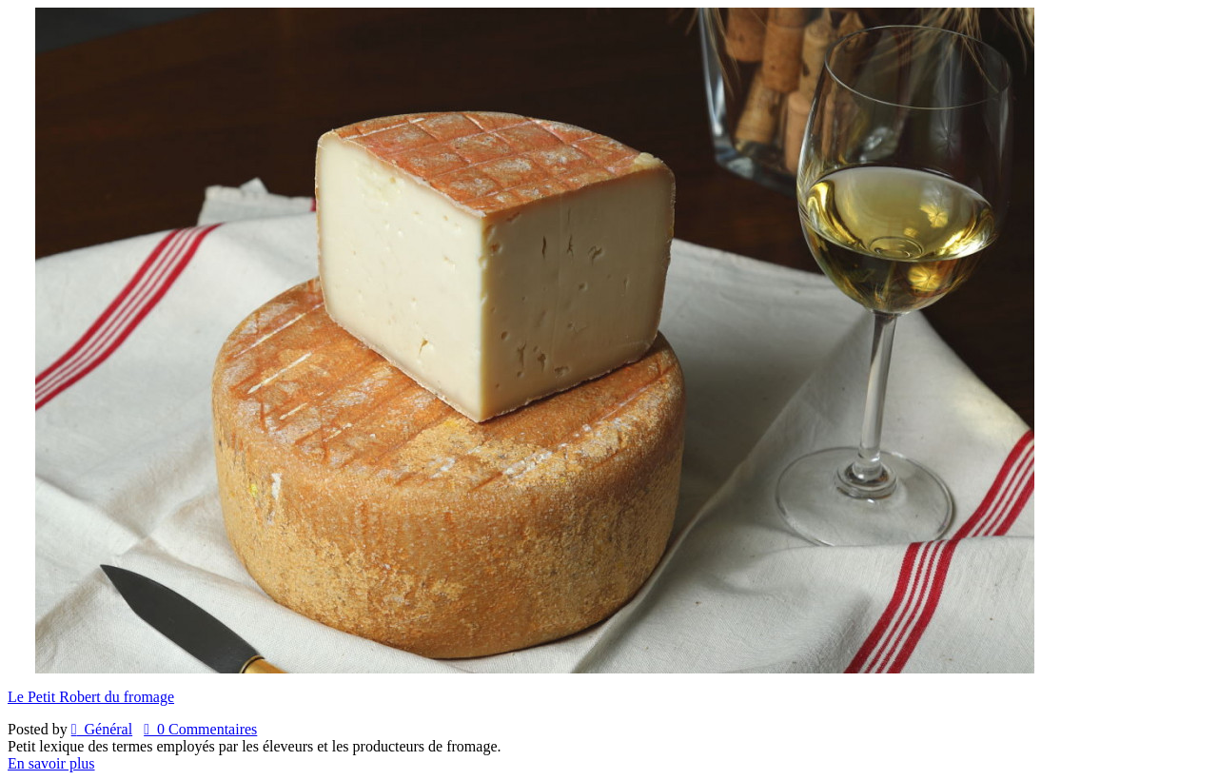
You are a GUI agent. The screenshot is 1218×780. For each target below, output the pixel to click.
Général (101, 729)
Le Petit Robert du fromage (91, 697)
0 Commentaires (200, 729)
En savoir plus (51, 763)
